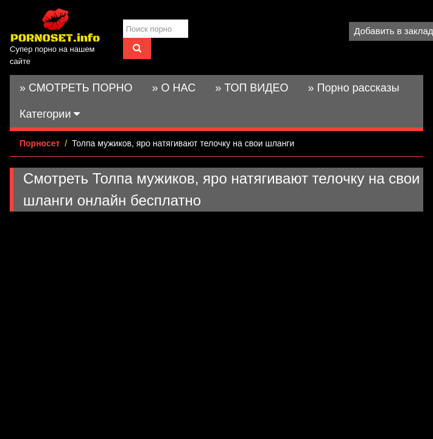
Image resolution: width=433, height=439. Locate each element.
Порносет (39, 143)
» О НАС (174, 88)
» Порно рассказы (353, 88)
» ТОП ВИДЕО (251, 88)
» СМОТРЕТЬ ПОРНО (76, 88)
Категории (49, 114)
